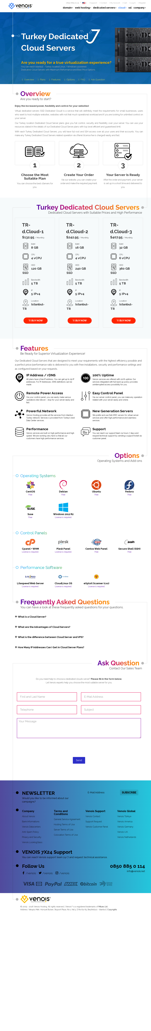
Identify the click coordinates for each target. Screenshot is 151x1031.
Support (93, 3)
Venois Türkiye (124, 816)
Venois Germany (125, 826)
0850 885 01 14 (72, 3)
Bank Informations (30, 821)
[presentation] (79, 750)
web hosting (83, 7)
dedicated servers (104, 7)
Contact (103, 3)
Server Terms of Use (63, 829)
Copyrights (112, 909)
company (139, 7)
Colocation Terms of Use (66, 835)
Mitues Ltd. (103, 907)
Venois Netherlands (126, 837)
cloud (122, 7)
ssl (130, 7)
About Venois (28, 816)
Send (79, 760)
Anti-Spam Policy (30, 832)
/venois (29, 873)
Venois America (124, 821)
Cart (124, 3)
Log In (132, 3)
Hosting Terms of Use (64, 824)
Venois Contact (93, 816)
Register (142, 3)
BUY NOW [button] (35, 320)
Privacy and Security (31, 837)
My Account (114, 3)
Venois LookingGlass (32, 842)
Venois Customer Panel (97, 826)
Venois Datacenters (31, 826)
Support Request (94, 821)
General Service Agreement (67, 819)
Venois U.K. (122, 832)
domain (68, 7)
